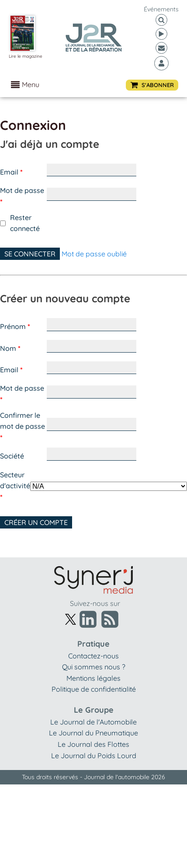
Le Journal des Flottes (93, 744)
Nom (10, 348)
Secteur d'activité (15, 485)
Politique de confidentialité (94, 689)
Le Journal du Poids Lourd (93, 755)
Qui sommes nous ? (93, 666)
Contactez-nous (93, 655)
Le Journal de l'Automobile (93, 722)
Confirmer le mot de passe (22, 426)
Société (12, 456)
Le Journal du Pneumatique (93, 732)
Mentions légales (93, 678)
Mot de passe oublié (94, 253)
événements (161, 9)
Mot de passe (22, 196)
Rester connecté (25, 223)
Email (11, 172)
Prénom (15, 326)
